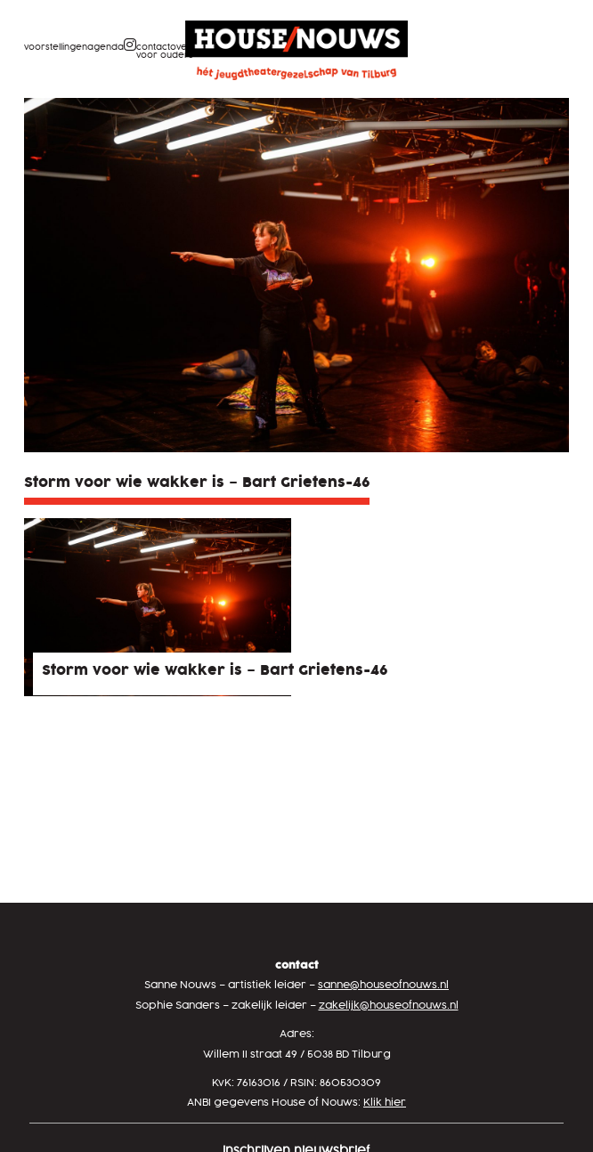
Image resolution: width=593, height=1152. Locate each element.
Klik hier (384, 1102)
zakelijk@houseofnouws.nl (389, 1005)
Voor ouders (164, 56)
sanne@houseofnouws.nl (383, 985)
